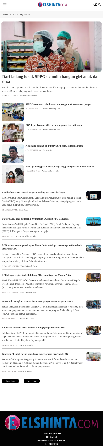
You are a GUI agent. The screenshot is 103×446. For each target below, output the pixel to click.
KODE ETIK (51, 444)
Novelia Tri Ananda (27, 319)
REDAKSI (51, 437)
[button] (4, 6)
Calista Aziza (47, 150)
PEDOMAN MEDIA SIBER (51, 440)
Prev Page (10, 381)
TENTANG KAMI (51, 433)
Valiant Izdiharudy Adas (28, 95)
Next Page (32, 381)
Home (6, 14)
